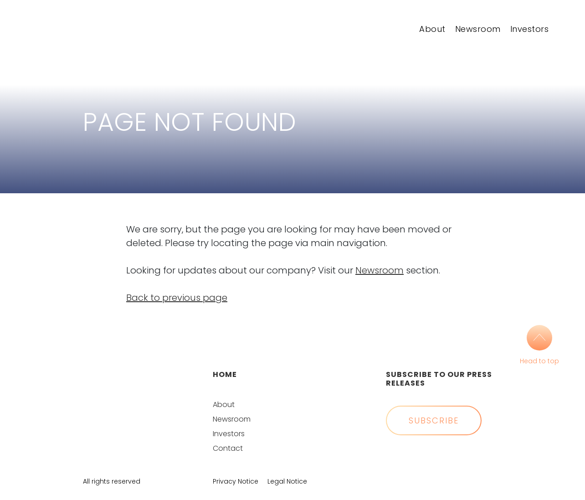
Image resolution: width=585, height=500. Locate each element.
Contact (228, 448)
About (432, 29)
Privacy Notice (235, 481)
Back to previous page (176, 297)
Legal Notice (287, 481)
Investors (529, 29)
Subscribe (434, 420)
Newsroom (478, 29)
